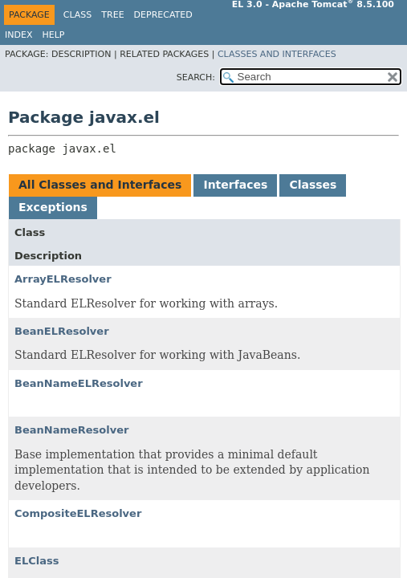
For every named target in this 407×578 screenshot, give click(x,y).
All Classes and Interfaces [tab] (99, 184)
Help (53, 35)
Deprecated (163, 15)
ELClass (36, 561)
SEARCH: (196, 77)
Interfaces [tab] (235, 184)
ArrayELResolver (63, 279)
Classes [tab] (312, 184)
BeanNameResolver (71, 430)
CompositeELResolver (77, 513)
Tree (112, 15)
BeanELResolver (61, 331)
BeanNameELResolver (78, 383)
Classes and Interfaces (277, 54)
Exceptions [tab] (53, 207)
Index (18, 35)
